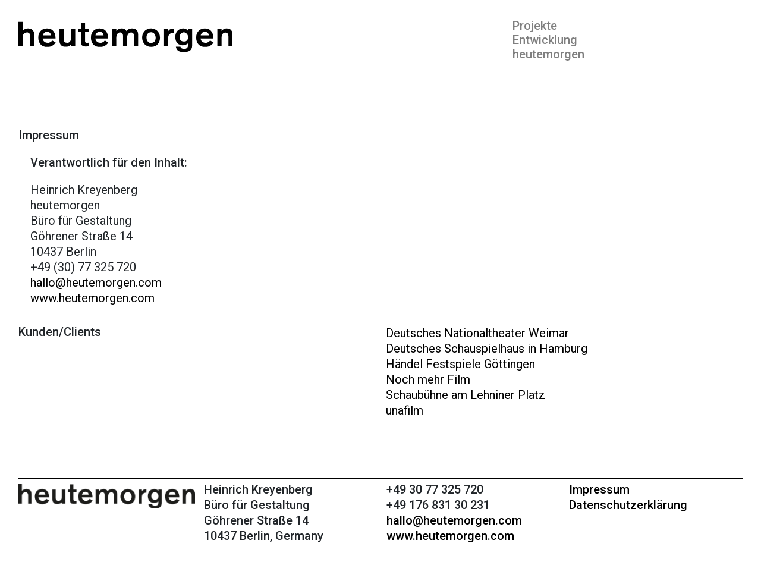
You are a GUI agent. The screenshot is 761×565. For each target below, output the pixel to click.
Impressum (599, 489)
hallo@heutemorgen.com (96, 282)
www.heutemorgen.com (92, 298)
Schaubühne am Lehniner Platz (465, 395)
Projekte (534, 25)
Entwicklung (544, 40)
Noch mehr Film (428, 379)
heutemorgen (548, 54)
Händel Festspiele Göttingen (460, 364)
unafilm (404, 410)
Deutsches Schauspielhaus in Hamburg (486, 348)
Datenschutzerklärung (628, 505)
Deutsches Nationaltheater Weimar (477, 333)
